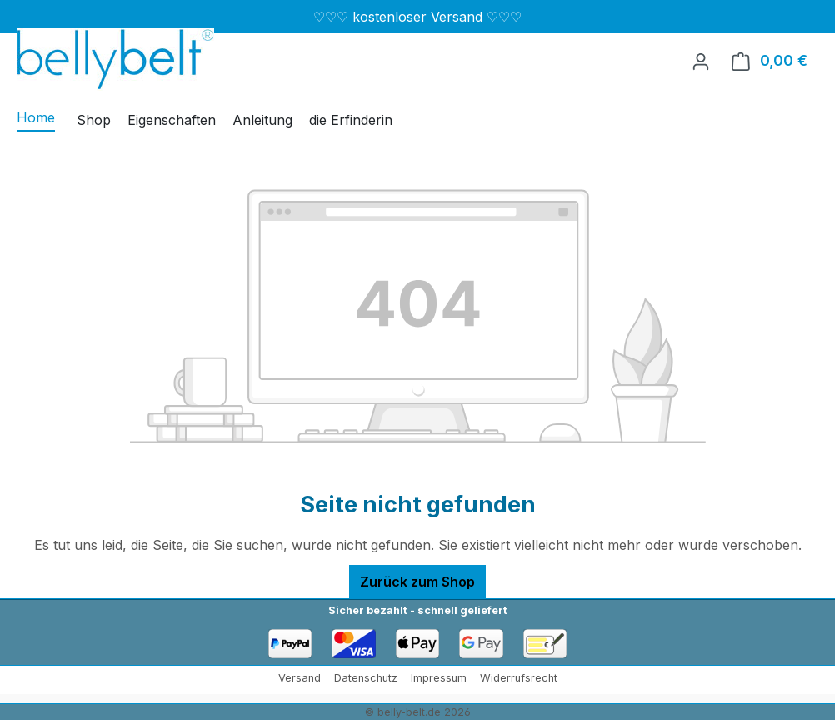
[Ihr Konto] (701, 61)
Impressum (439, 678)
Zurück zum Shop (417, 581)
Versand (299, 678)
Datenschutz (366, 678)
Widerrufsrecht (519, 678)
